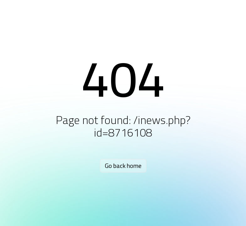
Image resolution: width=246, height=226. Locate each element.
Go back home (123, 165)
